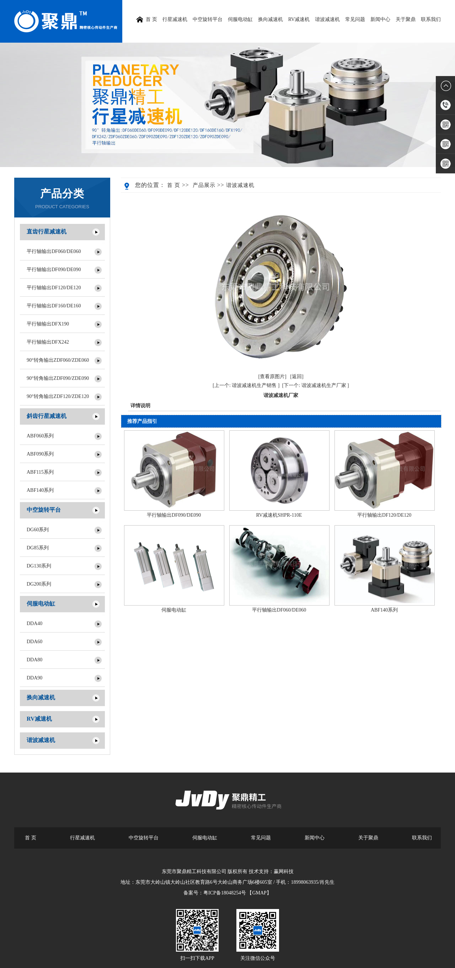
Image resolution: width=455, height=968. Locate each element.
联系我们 (431, 19)
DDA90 (34, 678)
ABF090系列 (40, 454)
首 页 (173, 185)
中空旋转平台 (208, 19)
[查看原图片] (272, 376)
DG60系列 (38, 529)
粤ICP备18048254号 (224, 893)
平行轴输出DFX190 (48, 324)
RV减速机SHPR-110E (279, 515)
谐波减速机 (327, 19)
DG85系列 (38, 547)
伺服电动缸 (240, 19)
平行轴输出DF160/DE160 (54, 305)
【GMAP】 (259, 893)
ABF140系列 (40, 490)
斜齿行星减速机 (46, 416)
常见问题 (355, 19)
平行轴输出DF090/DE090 (54, 269)
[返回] (296, 376)
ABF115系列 (40, 472)
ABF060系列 (40, 436)
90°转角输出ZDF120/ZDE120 (58, 396)
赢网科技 (284, 871)
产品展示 (204, 185)
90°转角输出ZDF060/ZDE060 (58, 360)
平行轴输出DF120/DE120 (54, 287)
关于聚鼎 (406, 19)
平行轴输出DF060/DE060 (54, 251)
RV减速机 (299, 19)
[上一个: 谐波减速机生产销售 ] (246, 385)
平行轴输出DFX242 (48, 342)
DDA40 (34, 623)
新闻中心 (380, 19)
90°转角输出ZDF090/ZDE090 (58, 378)
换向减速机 (270, 19)
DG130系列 (39, 566)
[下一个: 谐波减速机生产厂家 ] (315, 385)
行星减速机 (174, 19)
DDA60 (34, 641)
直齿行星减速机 (46, 231)
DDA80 (34, 659)
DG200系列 (39, 584)
